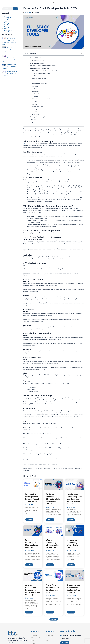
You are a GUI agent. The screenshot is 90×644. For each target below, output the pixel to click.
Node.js (36, 88)
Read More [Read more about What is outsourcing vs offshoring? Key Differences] (50, 564)
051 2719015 (65, 639)
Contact (82, 2)
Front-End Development (38, 60)
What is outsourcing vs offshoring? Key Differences (9, 73)
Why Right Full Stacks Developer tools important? (43, 65)
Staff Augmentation (54, 2)
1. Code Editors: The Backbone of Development (44, 71)
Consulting (7, 17)
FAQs (31, 122)
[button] (81, 53)
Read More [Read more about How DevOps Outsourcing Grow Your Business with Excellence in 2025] (71, 519)
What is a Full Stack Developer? (38, 58)
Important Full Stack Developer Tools (40, 68)
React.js (36, 86)
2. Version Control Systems (39, 78)
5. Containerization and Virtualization (41, 99)
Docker (36, 101)
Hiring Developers (10, 19)
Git (35, 81)
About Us (44, 2)
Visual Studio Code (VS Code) (42, 73)
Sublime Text (37, 76)
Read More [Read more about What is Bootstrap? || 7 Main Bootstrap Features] (29, 564)
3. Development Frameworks (39, 83)
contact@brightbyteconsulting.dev (71, 635)
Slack (35, 109)
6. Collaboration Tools (37, 106)
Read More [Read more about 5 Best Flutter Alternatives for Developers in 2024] (50, 612)
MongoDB (36, 94)
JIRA (35, 112)
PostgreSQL (37, 96)
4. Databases (35, 91)
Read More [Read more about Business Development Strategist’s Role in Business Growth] (50, 519)
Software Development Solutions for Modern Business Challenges (32, 590)
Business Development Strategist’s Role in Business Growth (53, 499)
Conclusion (33, 119)
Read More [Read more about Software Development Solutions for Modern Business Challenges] (29, 612)
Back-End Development (38, 63)
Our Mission (64, 2)
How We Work (73, 2)
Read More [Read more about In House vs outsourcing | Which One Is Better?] (71, 564)
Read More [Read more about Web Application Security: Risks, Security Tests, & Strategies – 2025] (29, 519)
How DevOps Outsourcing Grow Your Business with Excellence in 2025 (74, 499)
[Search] (15, 8)
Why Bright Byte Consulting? (37, 117)
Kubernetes (37, 104)
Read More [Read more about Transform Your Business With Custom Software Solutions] (71, 612)
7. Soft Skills (35, 114)
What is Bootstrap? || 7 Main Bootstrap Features (10, 66)
